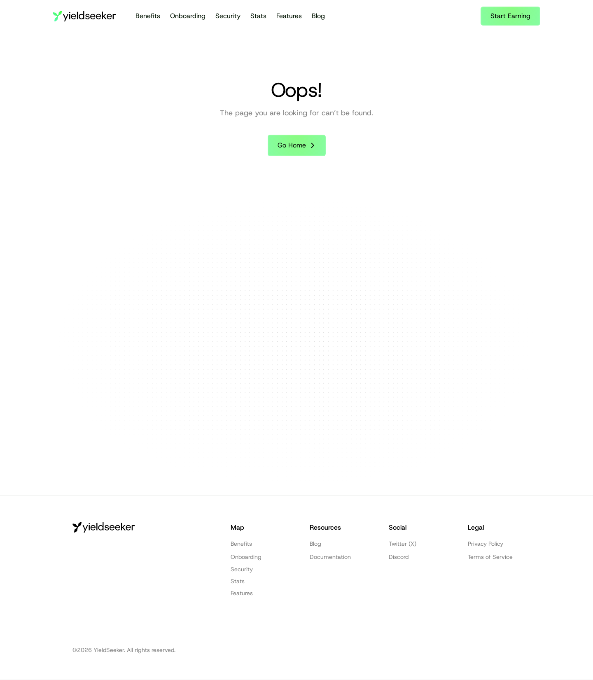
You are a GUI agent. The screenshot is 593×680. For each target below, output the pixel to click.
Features (289, 16)
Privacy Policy (485, 543)
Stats (258, 16)
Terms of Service (490, 557)
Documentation (330, 557)
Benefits (147, 16)
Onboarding (187, 16)
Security (227, 16)
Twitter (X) (402, 543)
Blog (318, 16)
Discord (399, 557)
